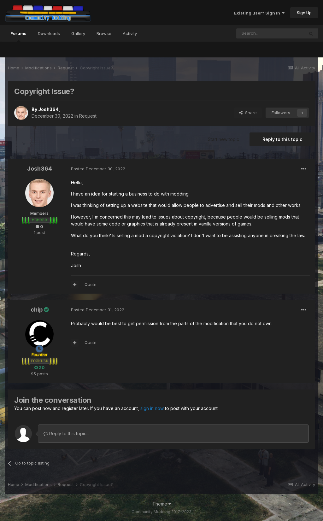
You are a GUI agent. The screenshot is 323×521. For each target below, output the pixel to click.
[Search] (270, 33)
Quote (91, 284)
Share (248, 112)
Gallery (78, 33)
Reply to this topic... (66, 433)
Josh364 (48, 109)
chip (37, 309)
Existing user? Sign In (259, 12)
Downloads (49, 33)
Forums (18, 36)
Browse (104, 33)
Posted (98, 168)
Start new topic (223, 139)
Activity (130, 33)
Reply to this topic (282, 139)
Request (88, 116)
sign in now (152, 408)
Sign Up (304, 12)
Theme (161, 503)
